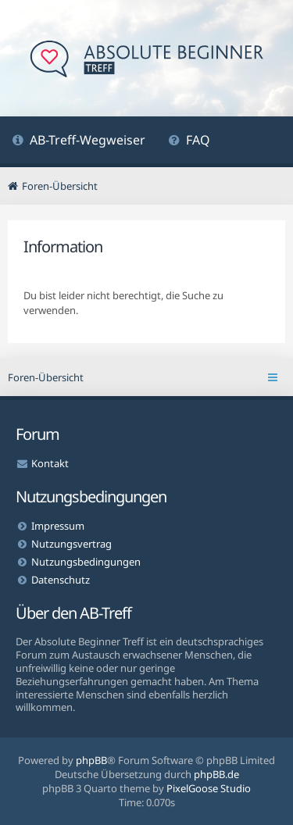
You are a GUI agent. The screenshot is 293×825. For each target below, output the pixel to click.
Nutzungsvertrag (71, 544)
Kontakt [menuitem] (50, 463)
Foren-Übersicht (46, 377)
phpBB (91, 760)
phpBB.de (216, 774)
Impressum (57, 526)
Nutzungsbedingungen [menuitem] (86, 562)
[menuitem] (78, 141)
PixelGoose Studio (208, 788)
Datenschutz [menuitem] (60, 580)
